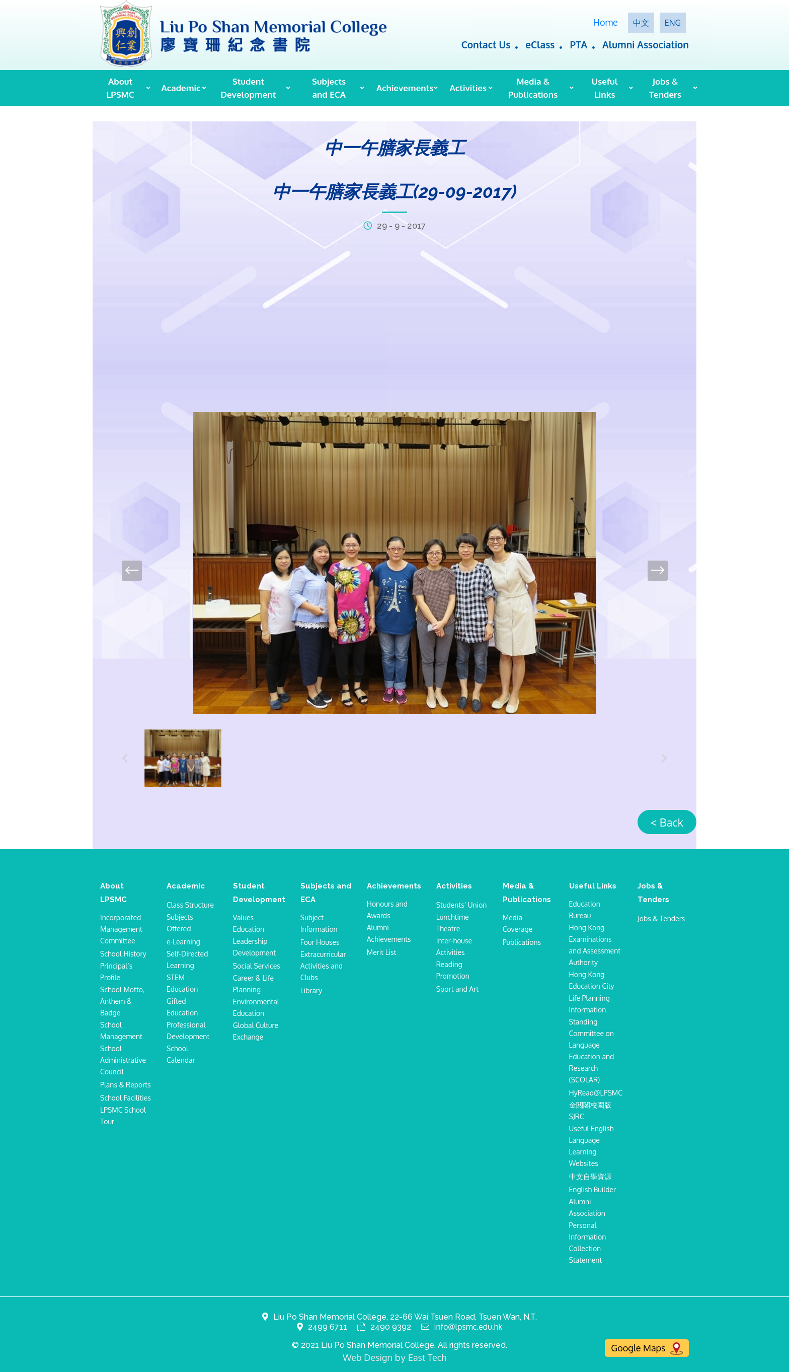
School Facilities (125, 1097)
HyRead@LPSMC (596, 1092)
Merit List (382, 952)
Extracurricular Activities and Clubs (323, 966)
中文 (641, 23)
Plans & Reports (125, 1084)
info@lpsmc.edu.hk (468, 1327)
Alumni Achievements (389, 933)
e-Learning (183, 941)
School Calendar (181, 1054)
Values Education (248, 923)
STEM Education (182, 983)
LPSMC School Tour (123, 1116)
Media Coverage (518, 923)
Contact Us (486, 44)
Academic (181, 88)
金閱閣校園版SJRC (590, 1111)
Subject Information (319, 923)
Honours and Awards (387, 910)
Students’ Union (461, 905)
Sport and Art (457, 989)
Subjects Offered (180, 923)
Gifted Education (182, 1007)
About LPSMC (120, 88)
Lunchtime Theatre (452, 923)
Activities (468, 88)
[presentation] (132, 571)
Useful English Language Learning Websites (591, 1146)
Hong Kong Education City (591, 980)
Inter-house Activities (454, 946)
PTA (578, 44)
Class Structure (190, 905)
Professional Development (188, 1030)
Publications (522, 942)
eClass (540, 44)
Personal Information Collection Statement (587, 1242)
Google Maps (647, 1348)
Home (605, 22)
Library (311, 990)
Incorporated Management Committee (121, 929)
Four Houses (320, 942)
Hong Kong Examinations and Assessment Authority (595, 945)
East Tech (427, 1357)
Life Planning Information (589, 1004)
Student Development (248, 88)
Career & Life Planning (253, 984)
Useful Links (605, 88)
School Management (121, 1030)
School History (123, 953)
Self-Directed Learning (187, 959)
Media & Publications (533, 88)
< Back (667, 822)
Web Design (367, 1357)
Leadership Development (254, 947)
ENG (673, 23)
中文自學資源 (590, 1176)
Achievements (403, 88)
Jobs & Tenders (665, 88)
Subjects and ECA (329, 88)
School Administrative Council (123, 1060)
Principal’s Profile (116, 972)
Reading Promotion (452, 970)
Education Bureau (584, 910)
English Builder (592, 1189)
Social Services (256, 966)
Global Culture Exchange (255, 1031)
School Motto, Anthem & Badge (122, 1001)
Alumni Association (645, 44)
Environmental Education (256, 1007)
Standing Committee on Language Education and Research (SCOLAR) (591, 1050)
